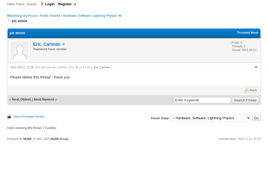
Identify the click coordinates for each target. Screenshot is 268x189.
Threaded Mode (247, 32)
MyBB (27, 138)
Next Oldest (21, 99)
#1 (256, 67)
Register (65, 4)
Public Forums (50, 16)
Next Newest (44, 99)
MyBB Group (59, 138)
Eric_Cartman (46, 44)
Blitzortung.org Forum (22, 16)
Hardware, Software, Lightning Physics (90, 16)
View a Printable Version (28, 116)
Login (49, 4)
